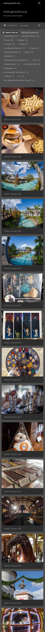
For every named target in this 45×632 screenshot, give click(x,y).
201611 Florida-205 (12, 417)
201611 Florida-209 (12, 566)
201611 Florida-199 (12, 194)
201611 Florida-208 (12, 529)
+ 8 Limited (8, 44)
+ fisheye (28, 52)
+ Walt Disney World (11, 52)
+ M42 (36, 60)
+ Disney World (10, 36)
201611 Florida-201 (12, 268)
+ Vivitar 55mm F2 (11, 64)
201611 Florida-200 (12, 231)
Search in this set (10, 32)
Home (4, 25)
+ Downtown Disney (30, 36)
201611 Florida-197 (12, 119)
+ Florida (8, 40)
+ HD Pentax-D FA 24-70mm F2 (16, 60)
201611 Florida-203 (12, 342)
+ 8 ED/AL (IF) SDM (31, 64)
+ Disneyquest (9, 68)
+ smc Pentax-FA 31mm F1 (14, 48)
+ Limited (23, 44)
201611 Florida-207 (12, 491)
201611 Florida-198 (12, 157)
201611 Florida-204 (12, 380)
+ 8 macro (34, 48)
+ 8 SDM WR (9, 56)
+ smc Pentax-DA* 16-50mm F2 (16, 72)
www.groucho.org (11, 3)
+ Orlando (22, 40)
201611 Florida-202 (12, 305)
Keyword (13, 25)
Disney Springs (24, 25)
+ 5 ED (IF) (8, 76)
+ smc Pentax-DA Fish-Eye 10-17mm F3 (18, 80)
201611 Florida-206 (12, 454)
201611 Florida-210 (12, 603)
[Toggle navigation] (39, 3)
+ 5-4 (20, 76)
